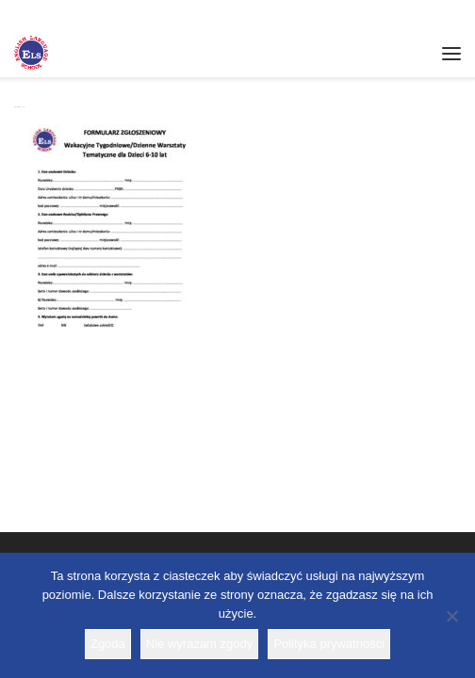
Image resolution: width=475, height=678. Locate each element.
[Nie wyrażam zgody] (451, 615)
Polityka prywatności (329, 644)
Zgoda (107, 644)
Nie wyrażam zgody (199, 644)
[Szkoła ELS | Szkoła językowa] (31, 51)
